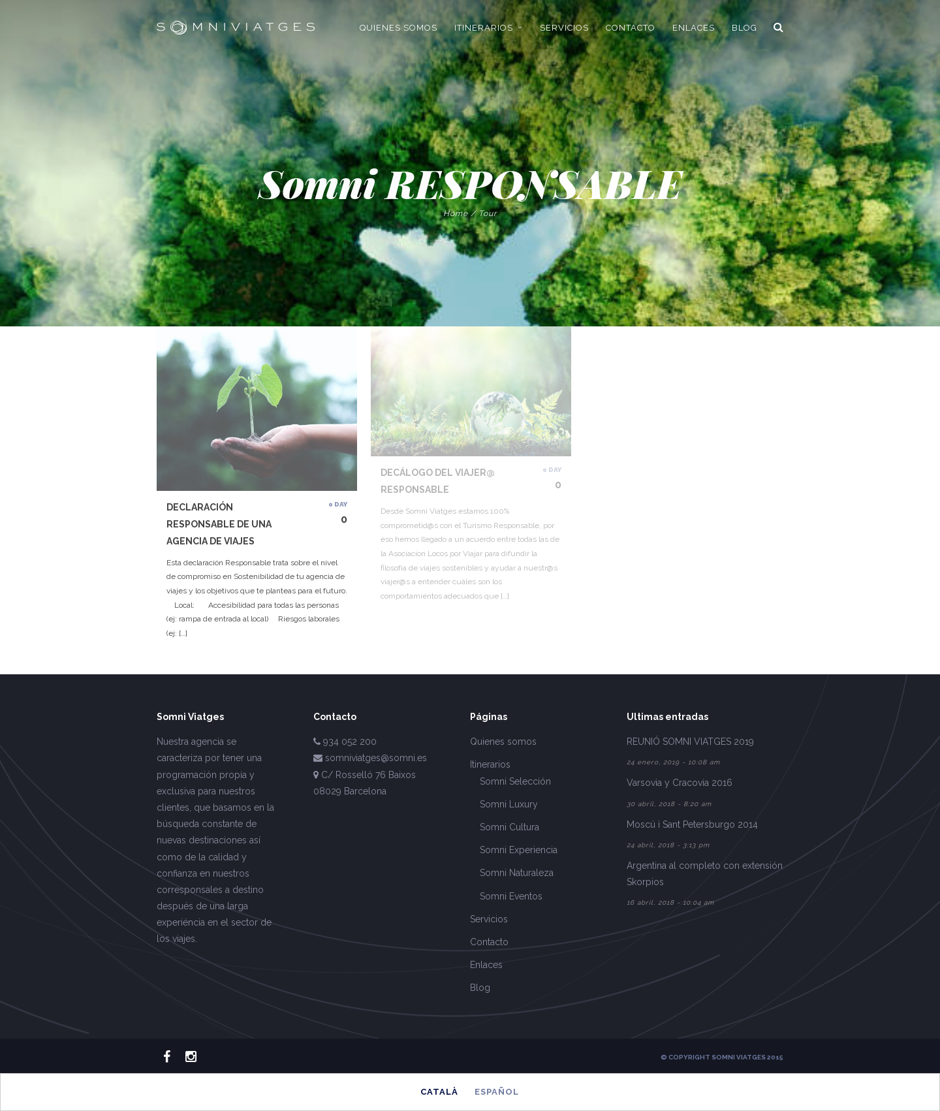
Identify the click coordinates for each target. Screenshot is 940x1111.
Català (439, 1092)
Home (455, 213)
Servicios (489, 919)
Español (497, 1092)
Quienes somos (503, 741)
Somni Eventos (511, 896)
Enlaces (486, 965)
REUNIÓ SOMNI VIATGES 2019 (690, 741)
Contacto (489, 942)
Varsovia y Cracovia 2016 (679, 782)
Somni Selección (515, 781)
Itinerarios (490, 764)
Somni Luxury (509, 804)
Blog (480, 987)
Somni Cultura (509, 827)
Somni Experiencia (518, 850)
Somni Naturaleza (517, 873)
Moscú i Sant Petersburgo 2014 (692, 824)
